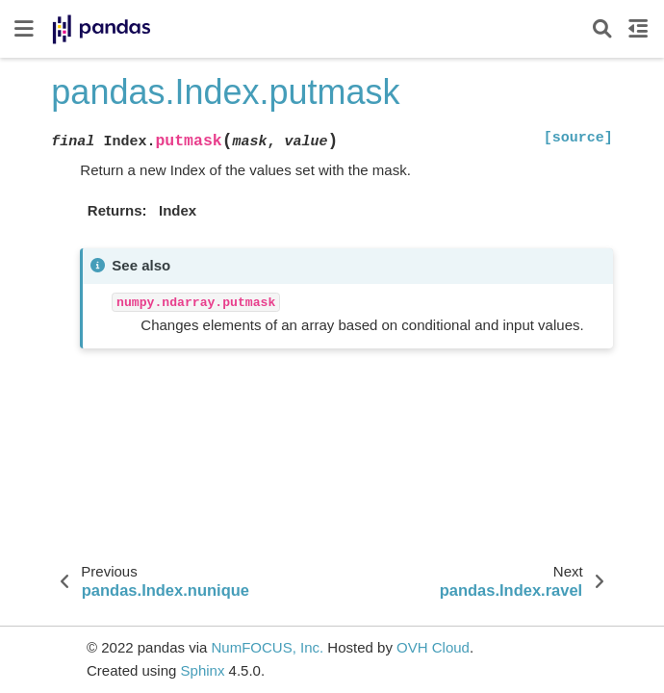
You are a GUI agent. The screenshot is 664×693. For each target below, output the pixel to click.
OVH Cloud (433, 647)
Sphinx (203, 670)
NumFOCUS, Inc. (267, 647)
